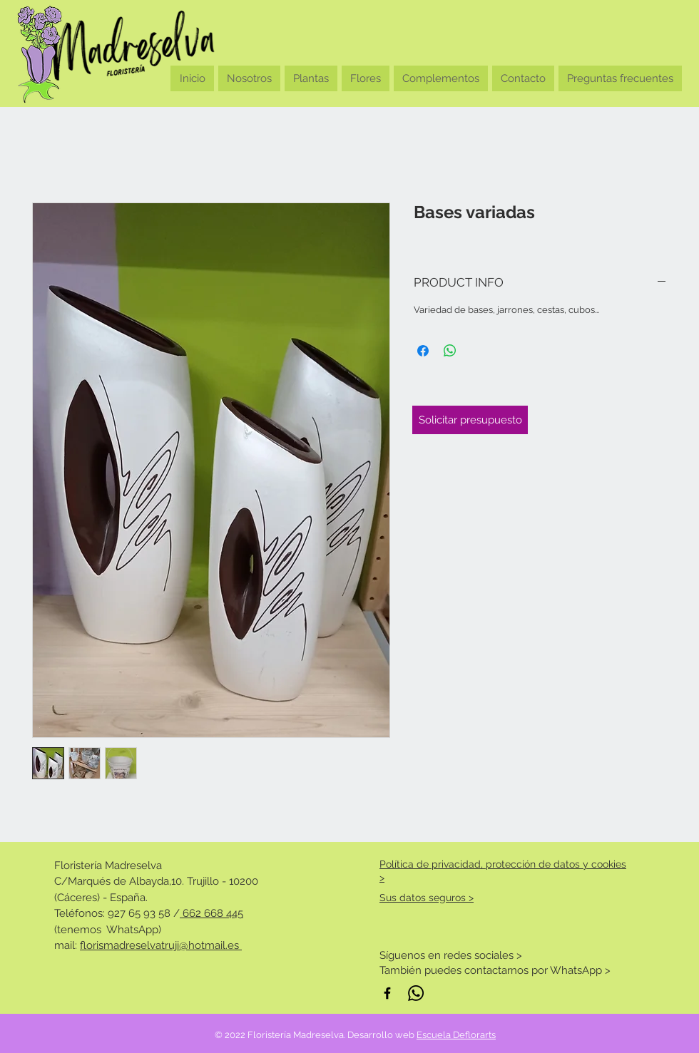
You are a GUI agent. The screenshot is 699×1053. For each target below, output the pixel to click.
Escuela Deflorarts (456, 1034)
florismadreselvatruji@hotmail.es (161, 945)
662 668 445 (211, 913)
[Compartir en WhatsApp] (450, 350)
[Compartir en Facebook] (423, 350)
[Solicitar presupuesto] (470, 420)
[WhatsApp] (416, 993)
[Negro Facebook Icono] (387, 993)
